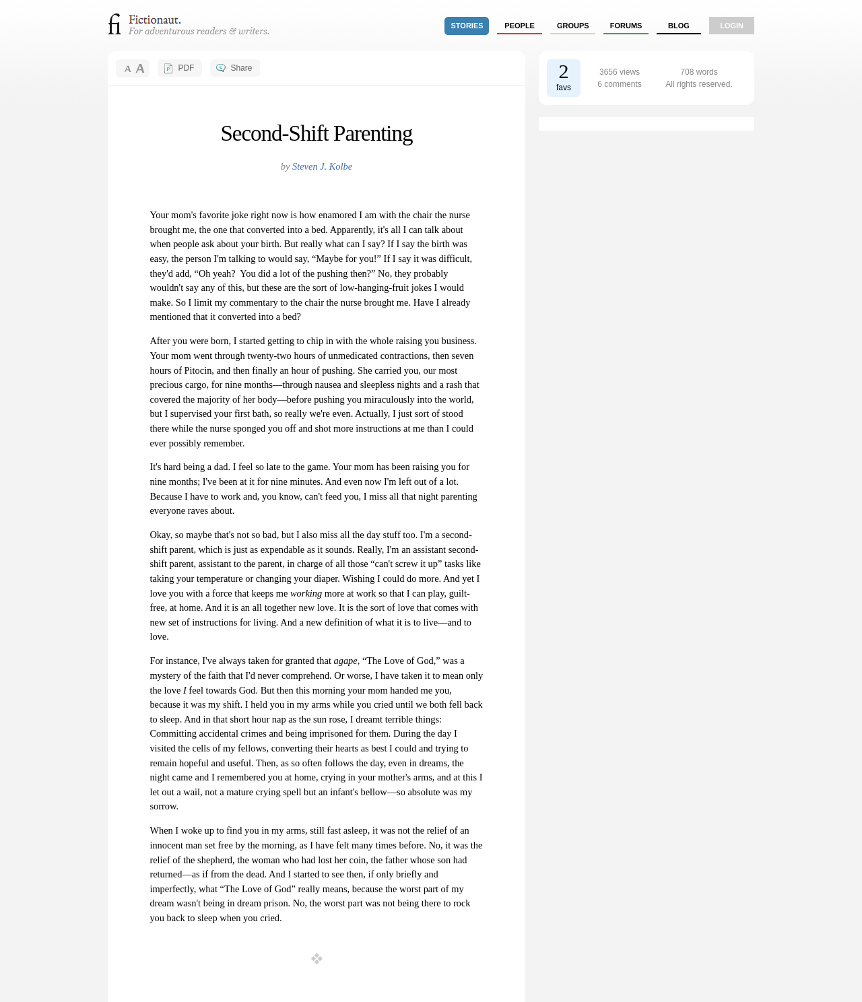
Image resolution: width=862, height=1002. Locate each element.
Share (241, 68)
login (731, 26)
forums (626, 26)
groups (573, 26)
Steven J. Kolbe (322, 166)
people (519, 26)
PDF (186, 68)
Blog (679, 26)
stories (467, 26)
